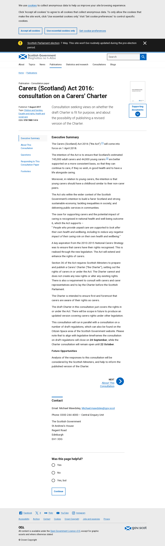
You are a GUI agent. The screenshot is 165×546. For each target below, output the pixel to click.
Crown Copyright (72, 519)
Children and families (33, 110)
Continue (58, 491)
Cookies (57, 519)
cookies (32, 5)
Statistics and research (77, 64)
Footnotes (26, 171)
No (59, 472)
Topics (32, 64)
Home (21, 73)
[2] (107, 158)
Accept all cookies (30, 30)
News (42, 64)
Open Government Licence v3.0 (65, 531)
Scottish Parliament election (43, 43)
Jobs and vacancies (91, 519)
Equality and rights (27, 114)
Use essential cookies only (61, 30)
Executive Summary (30, 138)
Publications (56, 64)
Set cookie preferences (92, 30)
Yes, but (61, 480)
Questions (26, 155)
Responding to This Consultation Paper (30, 163)
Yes (59, 465)
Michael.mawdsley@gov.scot (98, 408)
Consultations (99, 64)
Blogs (113, 64)
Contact (46, 519)
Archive (36, 519)
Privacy (107, 519)
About (21, 64)
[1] (102, 143)
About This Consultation (27, 147)
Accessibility (24, 519)
